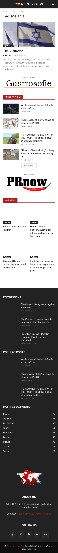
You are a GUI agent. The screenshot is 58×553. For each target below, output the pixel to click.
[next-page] (10, 277)
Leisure (7, 222)
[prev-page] (5, 277)
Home (6, 11)
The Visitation (13, 51)
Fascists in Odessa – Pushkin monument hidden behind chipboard (35, 337)
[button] (5, 4)
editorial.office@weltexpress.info (35, 513)
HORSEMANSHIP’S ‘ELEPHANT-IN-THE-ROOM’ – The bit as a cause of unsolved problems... (37, 138)
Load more (29, 165)
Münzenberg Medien (15, 546)
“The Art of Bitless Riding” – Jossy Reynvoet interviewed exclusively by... (37, 153)
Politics (34, 222)
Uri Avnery (8, 55)
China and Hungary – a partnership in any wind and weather (14, 264)
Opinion (7, 46)
